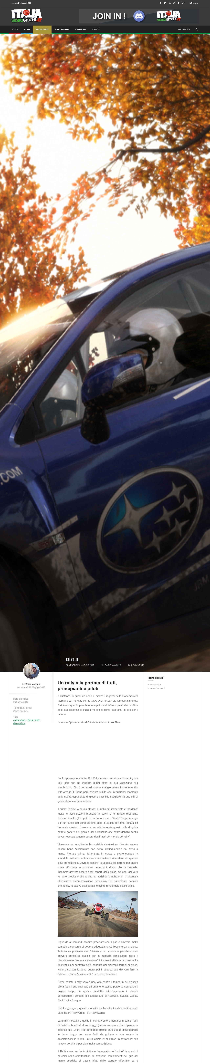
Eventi (96, 29)
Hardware (80, 29)
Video (27, 29)
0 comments (137, 665)
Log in (193, 3)
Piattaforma (61, 29)
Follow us (184, 29)
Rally (36, 720)
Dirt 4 (30, 720)
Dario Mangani (113, 665)
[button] (196, 29)
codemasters (19, 720)
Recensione (42, 29)
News (15, 29)
